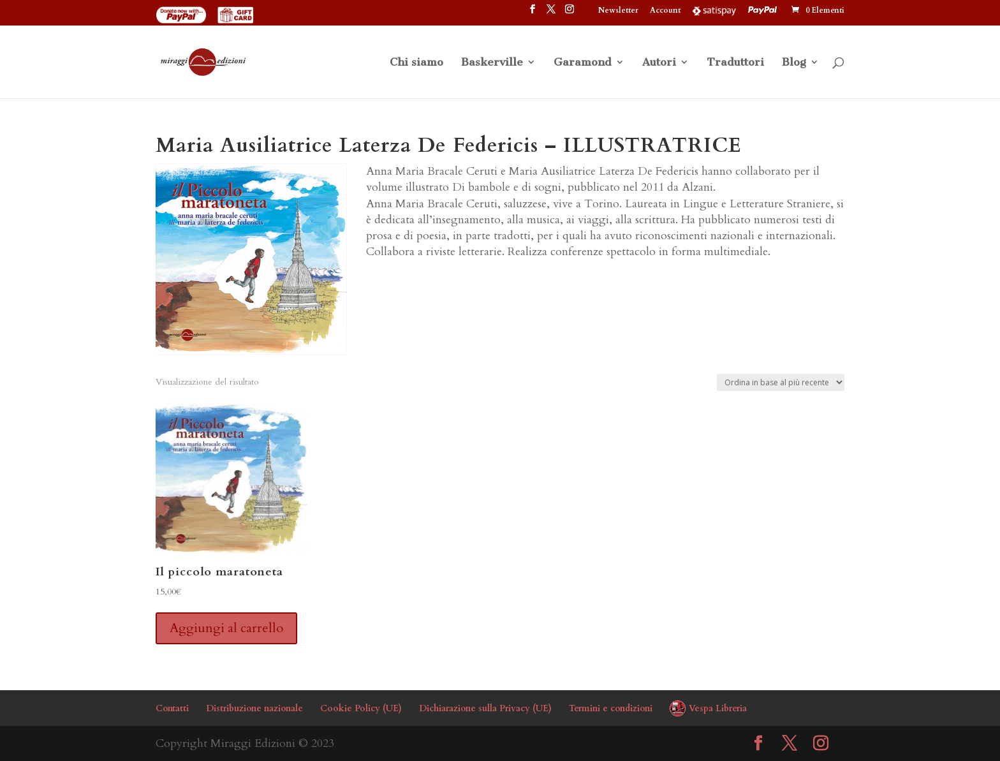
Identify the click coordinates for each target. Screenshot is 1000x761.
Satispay (714, 10)
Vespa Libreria (718, 708)
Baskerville (492, 62)
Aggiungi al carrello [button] (226, 628)
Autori (659, 62)
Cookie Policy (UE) (361, 708)
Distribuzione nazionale (254, 708)
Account (665, 10)
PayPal (764, 10)
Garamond (583, 62)
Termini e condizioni (610, 708)
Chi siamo (416, 62)
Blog (794, 62)
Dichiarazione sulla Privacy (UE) (485, 708)
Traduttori (735, 62)
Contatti (172, 708)
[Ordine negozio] (780, 382)
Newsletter (618, 10)
